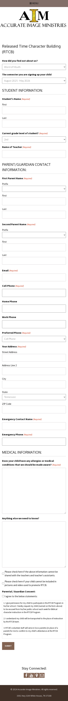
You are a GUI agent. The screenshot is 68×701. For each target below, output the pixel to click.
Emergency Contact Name (22, 419)
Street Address (9, 352)
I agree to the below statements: (21, 596)
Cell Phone (13, 286)
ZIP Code (6, 403)
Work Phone (9, 317)
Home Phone (9, 301)
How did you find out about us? (20, 60)
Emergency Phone (17, 434)
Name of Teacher (16, 147)
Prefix (5, 183)
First (4, 104)
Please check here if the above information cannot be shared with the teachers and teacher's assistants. (31, 573)
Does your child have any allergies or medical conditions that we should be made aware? (31, 463)
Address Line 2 (9, 365)
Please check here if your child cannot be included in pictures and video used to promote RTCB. (30, 583)
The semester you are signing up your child (26, 74)
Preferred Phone (16, 333)
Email (10, 270)
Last (4, 117)
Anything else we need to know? (20, 518)
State (5, 392)
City (4, 378)
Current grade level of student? (25, 133)
